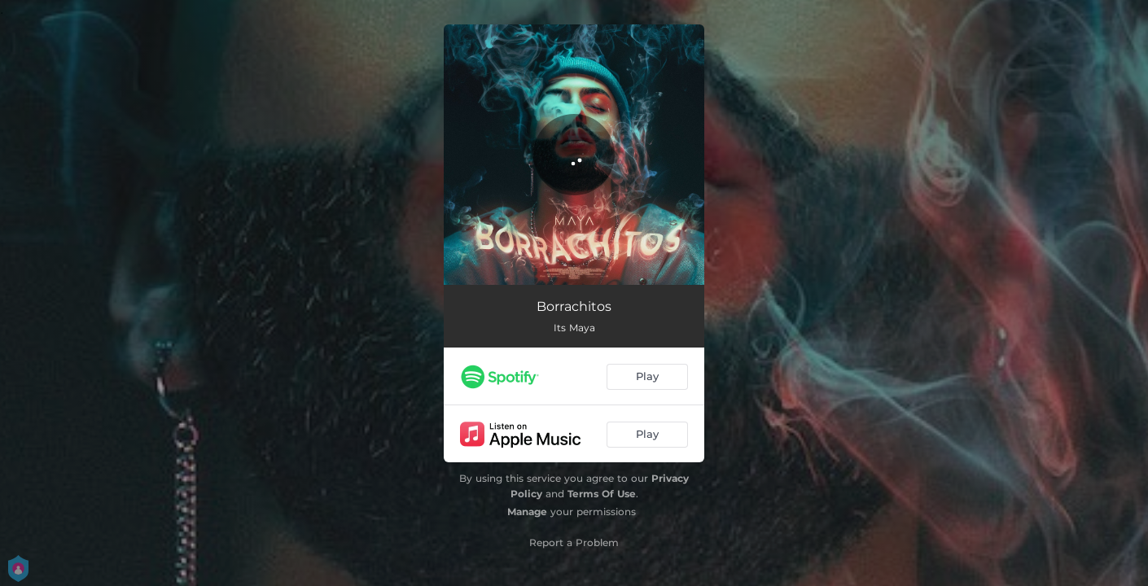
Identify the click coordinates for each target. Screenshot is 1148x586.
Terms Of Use (601, 494)
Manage (527, 511)
